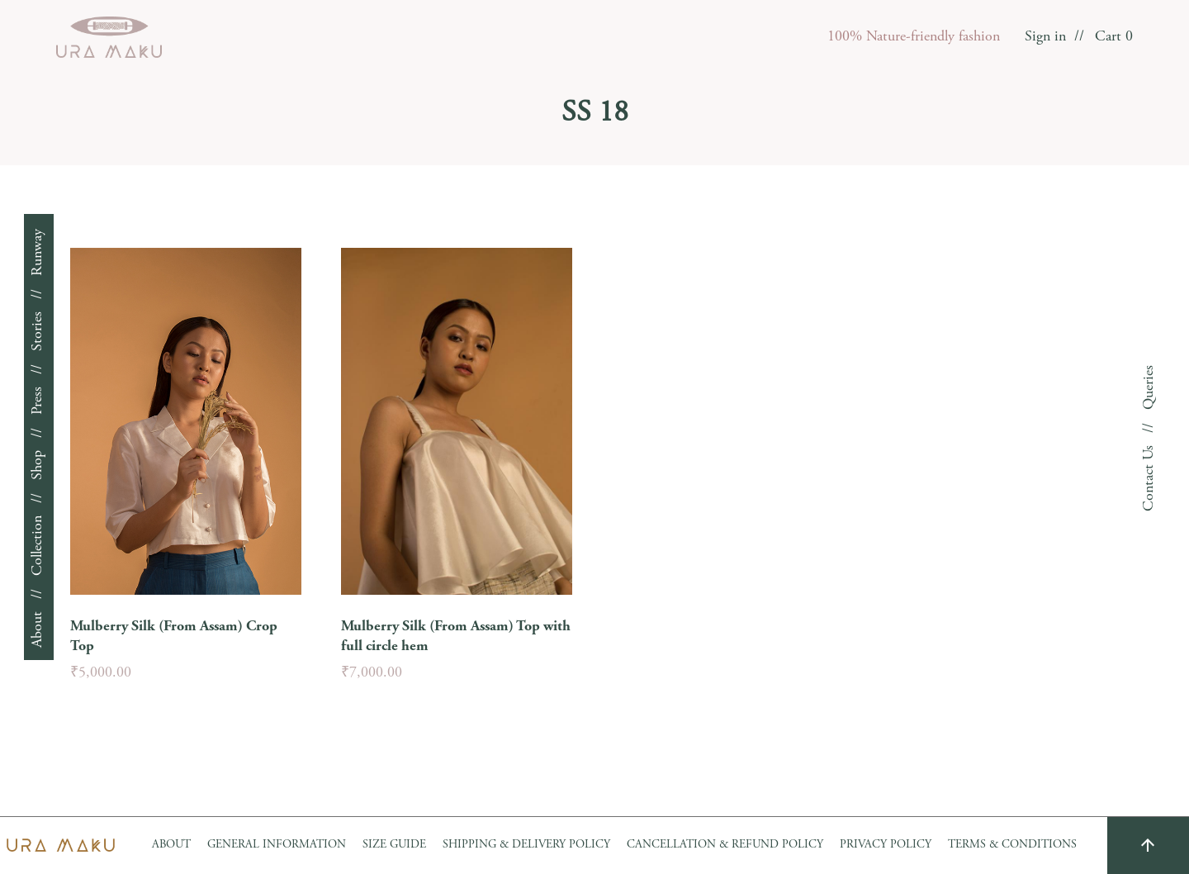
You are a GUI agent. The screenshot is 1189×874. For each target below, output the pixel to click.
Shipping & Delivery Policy (526, 845)
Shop (38, 465)
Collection (38, 545)
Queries (1149, 387)
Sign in (1045, 37)
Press (38, 401)
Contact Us (1149, 478)
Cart (1114, 37)
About (38, 629)
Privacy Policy (885, 845)
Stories (38, 331)
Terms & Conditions (1012, 845)
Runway (38, 252)
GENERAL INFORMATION (276, 845)
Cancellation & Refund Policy (725, 845)
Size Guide (394, 845)
